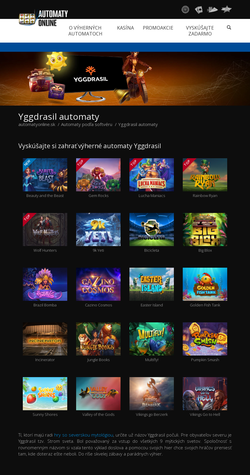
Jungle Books (98, 342)
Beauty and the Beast (45, 178)
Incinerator (45, 342)
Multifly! (151, 342)
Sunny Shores (45, 397)
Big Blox (205, 233)
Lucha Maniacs (151, 178)
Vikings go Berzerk (151, 397)
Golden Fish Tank (205, 288)
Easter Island (151, 288)
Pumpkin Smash (205, 342)
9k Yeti (98, 233)
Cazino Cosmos (98, 288)
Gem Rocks (98, 178)
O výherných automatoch (85, 31)
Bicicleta (151, 233)
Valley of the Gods (98, 397)
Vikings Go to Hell (205, 397)
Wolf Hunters (45, 233)
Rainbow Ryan (205, 178)
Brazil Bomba (45, 288)
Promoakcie (158, 28)
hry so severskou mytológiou (83, 435)
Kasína (125, 28)
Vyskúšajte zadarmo (200, 31)
